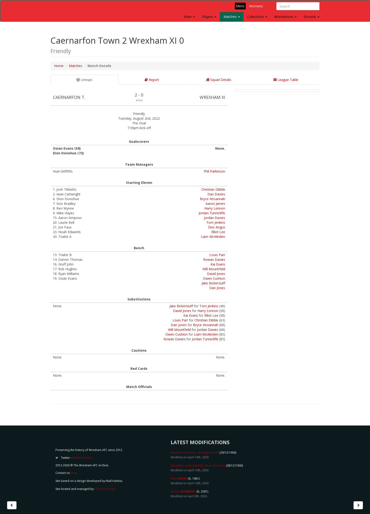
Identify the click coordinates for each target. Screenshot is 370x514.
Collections (257, 16)
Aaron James (215, 203)
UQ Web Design (105, 489)
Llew (179, 478)
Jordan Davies (214, 217)
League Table (285, 79)
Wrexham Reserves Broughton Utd (195, 453)
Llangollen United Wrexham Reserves (198, 465)
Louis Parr (217, 255)
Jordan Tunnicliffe (212, 213)
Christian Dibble (213, 189)
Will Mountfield (213, 269)
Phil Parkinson (214, 171)
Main (189, 16)
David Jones (216, 273)
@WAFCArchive (82, 458)
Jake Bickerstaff (213, 283)
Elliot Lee (218, 232)
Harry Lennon (214, 208)
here (73, 473)
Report (152, 79)
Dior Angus (216, 227)
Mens (240, 6)
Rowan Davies (214, 259)
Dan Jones (217, 288)
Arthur (183, 491)
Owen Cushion (214, 278)
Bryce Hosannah (212, 199)
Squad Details (218, 79)
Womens (256, 6)
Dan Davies (216, 194)
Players (209, 16)
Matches (231, 16)
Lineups (84, 79)
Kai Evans (217, 264)
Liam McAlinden (213, 236)
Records (312, 16)
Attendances (285, 16)
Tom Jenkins (215, 222)
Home (58, 65)
